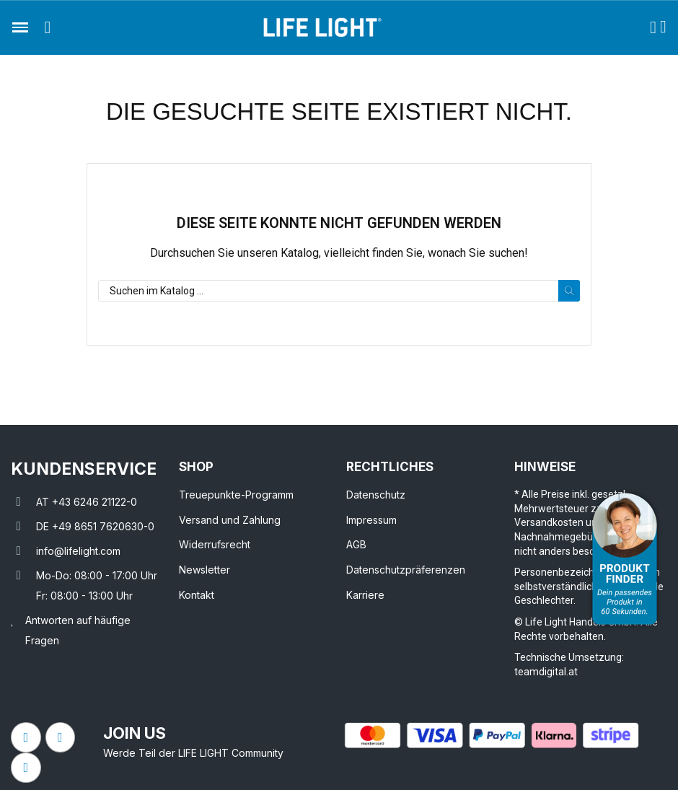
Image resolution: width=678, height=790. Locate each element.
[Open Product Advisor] (625, 558)
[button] (47, 27)
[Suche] (339, 291)
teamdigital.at (546, 671)
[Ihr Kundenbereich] (653, 27)
